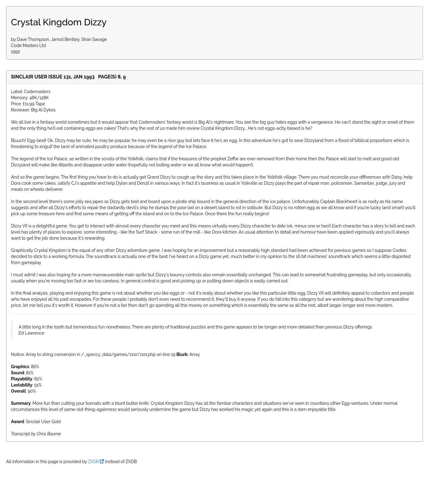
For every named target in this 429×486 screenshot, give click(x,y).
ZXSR (96, 461)
